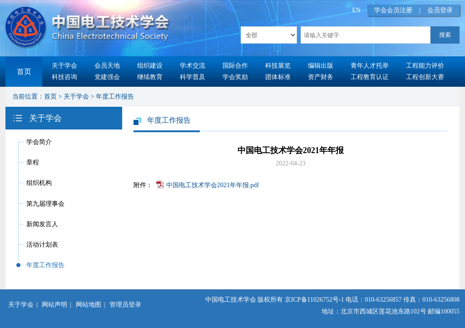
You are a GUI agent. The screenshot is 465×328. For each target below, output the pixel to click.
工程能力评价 (425, 65)
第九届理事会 (45, 203)
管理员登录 (125, 304)
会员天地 (107, 65)
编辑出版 (320, 65)
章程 (32, 162)
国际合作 (235, 65)
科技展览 (278, 65)
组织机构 (39, 182)
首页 (24, 71)
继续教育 (150, 77)
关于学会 (64, 65)
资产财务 (320, 77)
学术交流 (192, 65)
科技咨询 (64, 77)
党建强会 (107, 77)
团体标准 (278, 77)
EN (356, 10)
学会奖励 (235, 77)
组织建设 (150, 65)
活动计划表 (42, 244)
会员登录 (440, 10)
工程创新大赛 (425, 77)
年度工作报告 (115, 96)
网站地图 (88, 304)
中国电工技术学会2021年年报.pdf (212, 185)
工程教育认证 (370, 77)
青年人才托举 (370, 65)
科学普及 (192, 77)
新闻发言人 (42, 224)
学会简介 (39, 142)
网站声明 (54, 304)
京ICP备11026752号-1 (314, 299)
